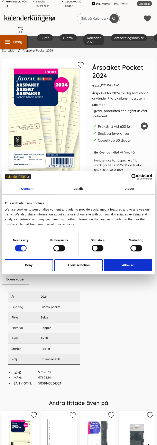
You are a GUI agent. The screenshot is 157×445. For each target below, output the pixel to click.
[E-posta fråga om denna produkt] (144, 126)
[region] (44, 279)
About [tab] (129, 188)
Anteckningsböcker (129, 38)
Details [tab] (78, 188)
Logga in (144, 3)
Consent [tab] (27, 188)
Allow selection (78, 265)
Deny (29, 265)
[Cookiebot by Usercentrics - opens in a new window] (134, 177)
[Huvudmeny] (13, 42)
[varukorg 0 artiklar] (21, 30)
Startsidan (9, 50)
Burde (44, 38)
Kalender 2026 (94, 40)
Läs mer (98, 105)
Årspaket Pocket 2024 (37, 50)
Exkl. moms (121, 3)
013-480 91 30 (103, 170)
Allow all (128, 265)
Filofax (68, 38)
